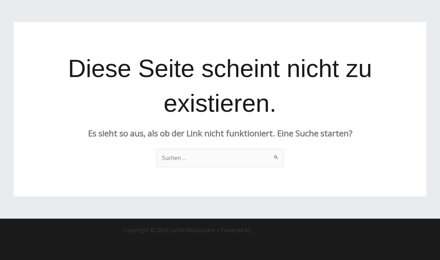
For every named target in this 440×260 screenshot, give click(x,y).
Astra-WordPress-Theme (284, 230)
